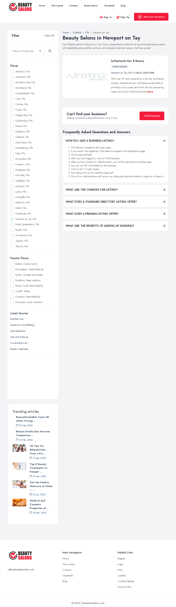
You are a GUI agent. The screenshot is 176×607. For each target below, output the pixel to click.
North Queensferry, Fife (27, 224)
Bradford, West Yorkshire (27, 280)
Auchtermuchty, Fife (25, 82)
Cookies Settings (126, 581)
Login (120, 564)
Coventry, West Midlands (27, 296)
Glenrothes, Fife (23, 142)
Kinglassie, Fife (22, 170)
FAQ (120, 570)
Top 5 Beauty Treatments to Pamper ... (38, 468)
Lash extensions (17, 331)
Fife (130, 72)
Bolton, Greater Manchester (29, 275)
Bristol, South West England (29, 285)
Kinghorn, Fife (22, 164)
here (79, 147)
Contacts (73, 5)
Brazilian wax (17, 319)
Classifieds (109, 5)
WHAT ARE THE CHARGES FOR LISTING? (92, 190)
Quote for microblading (22, 325)
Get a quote (57, 5)
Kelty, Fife (20, 153)
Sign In (106, 17)
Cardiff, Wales (22, 291)
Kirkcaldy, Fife (22, 175)
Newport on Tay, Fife (25, 219)
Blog (123, 5)
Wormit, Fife (21, 246)
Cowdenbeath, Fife (24, 93)
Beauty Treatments (19, 349)
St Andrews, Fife (23, 235)
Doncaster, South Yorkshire (28, 302)
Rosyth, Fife (21, 230)
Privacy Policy (124, 587)
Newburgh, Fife (23, 213)
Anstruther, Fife (22, 77)
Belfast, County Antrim (26, 264)
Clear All (49, 35)
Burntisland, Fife (23, 88)
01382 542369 (119, 66)
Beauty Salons (91, 5)
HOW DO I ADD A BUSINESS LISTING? (90, 141)
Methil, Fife (20, 208)
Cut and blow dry (19, 343)
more (150, 91)
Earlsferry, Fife (22, 131)
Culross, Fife (21, 104)
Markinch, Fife (22, 202)
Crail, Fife (20, 98)
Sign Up (123, 17)
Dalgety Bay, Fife (23, 115)
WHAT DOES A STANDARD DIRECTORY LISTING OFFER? (101, 202)
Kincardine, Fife (23, 159)
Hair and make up (19, 337)
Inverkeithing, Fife (24, 148)
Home (42, 5)
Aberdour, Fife (22, 71)
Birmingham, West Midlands (29, 269)
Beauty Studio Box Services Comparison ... (33, 433)
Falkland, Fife (22, 137)
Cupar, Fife (20, 109)
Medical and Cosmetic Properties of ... (39, 504)
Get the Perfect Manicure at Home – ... (41, 486)
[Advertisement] (33, 376)
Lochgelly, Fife (22, 197)
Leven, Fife (20, 191)
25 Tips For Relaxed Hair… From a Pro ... (39, 449)
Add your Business (151, 16)
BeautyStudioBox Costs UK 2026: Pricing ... (32, 419)
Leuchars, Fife (22, 186)
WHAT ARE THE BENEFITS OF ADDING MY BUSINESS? (100, 226)
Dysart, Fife (21, 126)
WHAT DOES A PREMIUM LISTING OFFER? (92, 214)
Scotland (137, 72)
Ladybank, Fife (22, 180)
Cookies (122, 575)
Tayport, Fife (21, 241)
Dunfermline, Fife (23, 120)
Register (121, 558)
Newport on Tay (119, 72)
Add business (152, 116)
